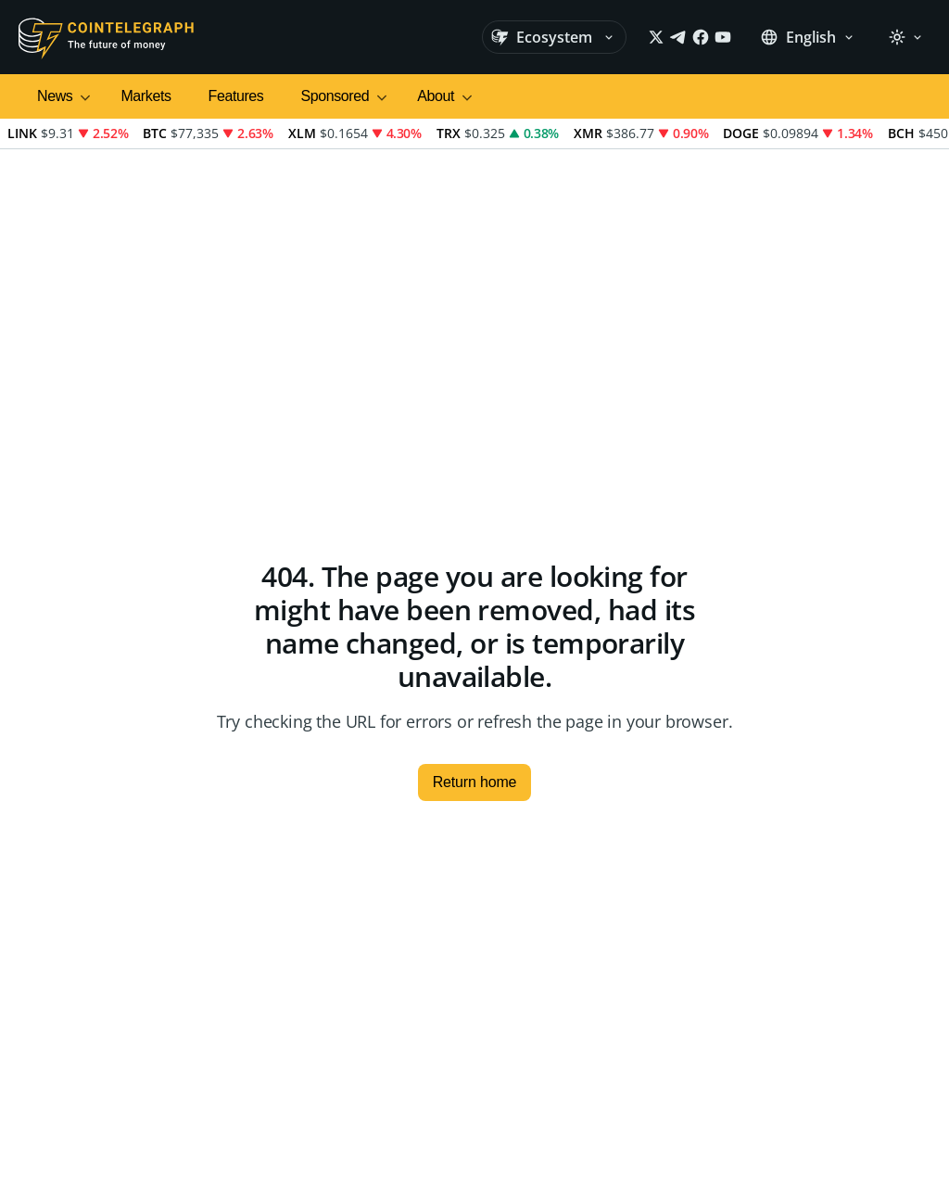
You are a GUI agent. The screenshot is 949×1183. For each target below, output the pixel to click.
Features (236, 96)
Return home (475, 782)
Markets (145, 96)
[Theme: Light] (905, 37)
